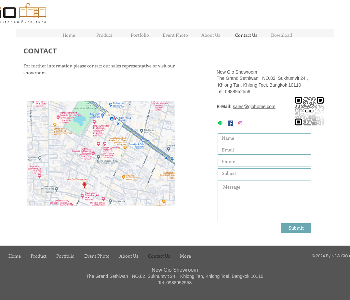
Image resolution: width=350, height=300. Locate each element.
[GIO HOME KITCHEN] (230, 123)
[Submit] (296, 228)
